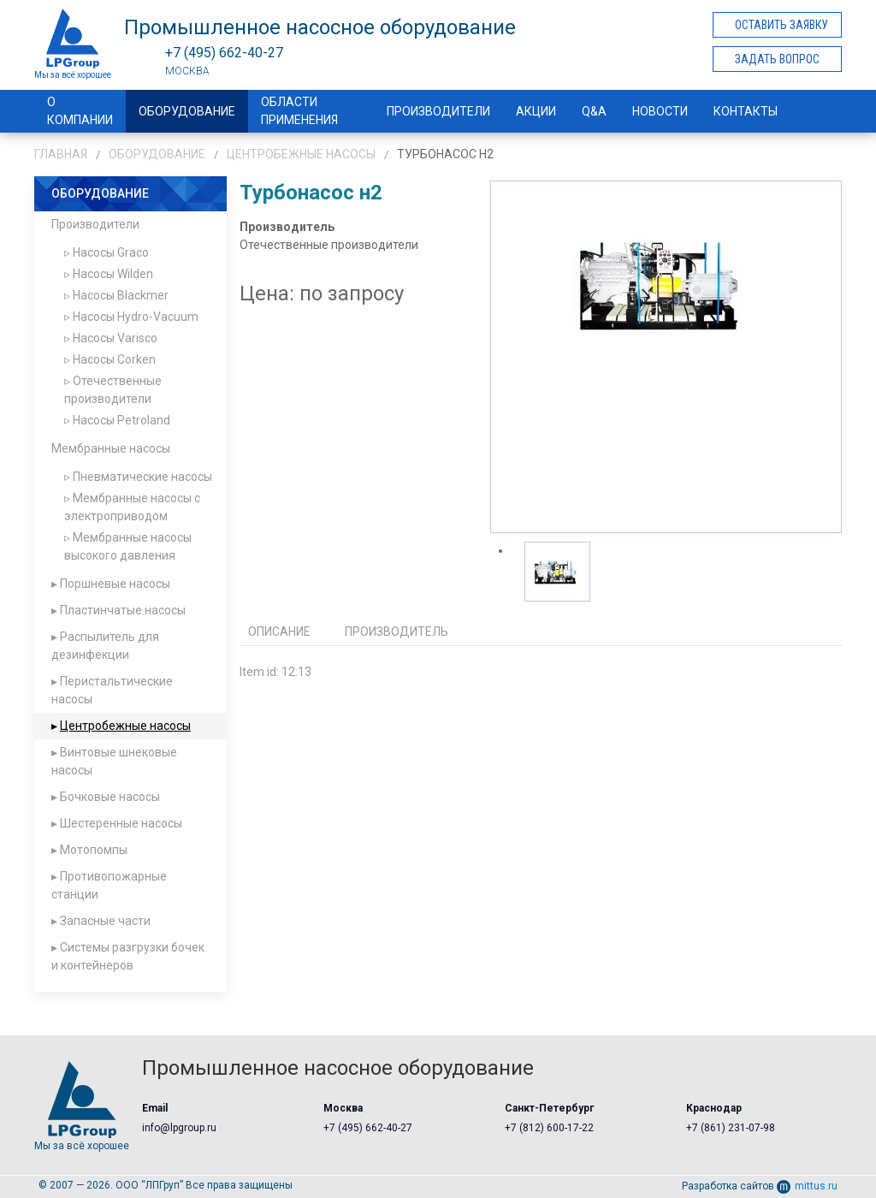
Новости (660, 111)
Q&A (594, 111)
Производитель (396, 631)
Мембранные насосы (110, 448)
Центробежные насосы (301, 154)
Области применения (299, 111)
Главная (60, 154)
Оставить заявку (781, 25)
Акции (536, 111)
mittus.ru (807, 1186)
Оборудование (187, 111)
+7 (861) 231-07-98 (730, 1128)
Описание (279, 631)
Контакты (745, 111)
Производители (438, 111)
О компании (80, 111)
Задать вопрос (777, 59)
